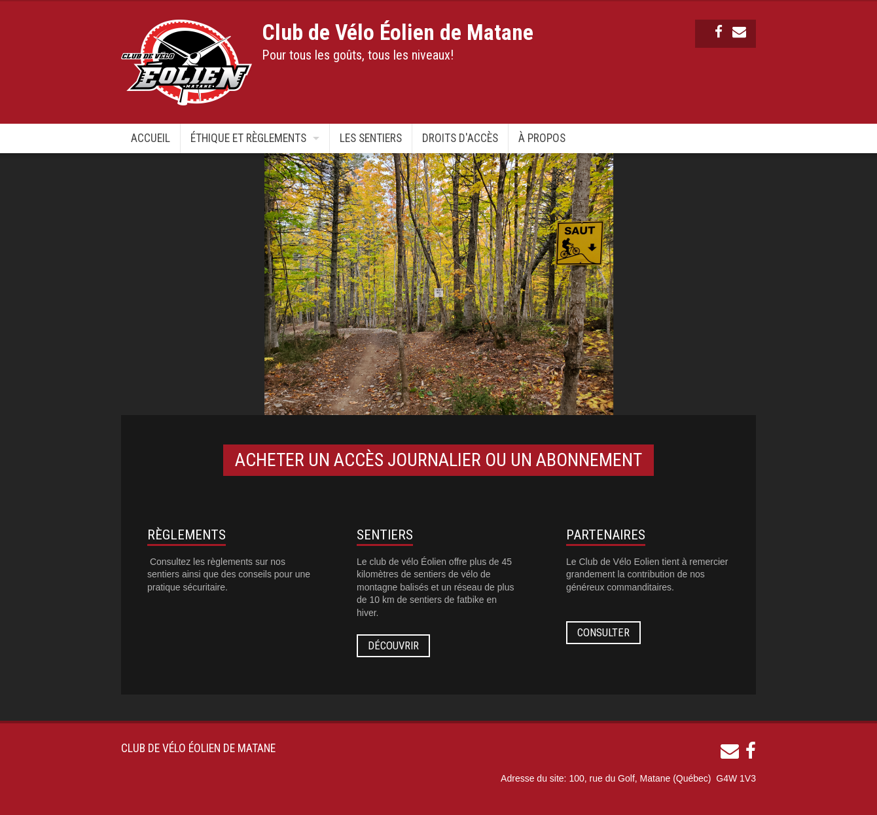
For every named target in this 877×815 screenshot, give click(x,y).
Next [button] (714, 284)
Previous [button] (162, 284)
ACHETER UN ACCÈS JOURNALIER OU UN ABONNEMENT (438, 460)
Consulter (603, 632)
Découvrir (393, 645)
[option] (438, 284)
